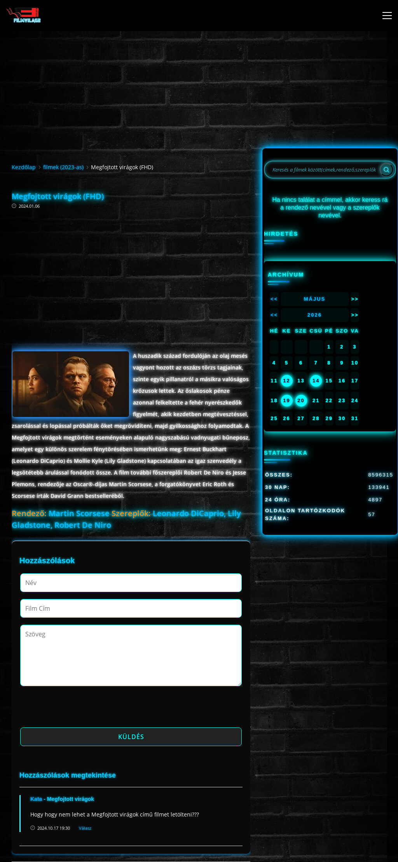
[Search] (386, 169)
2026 (314, 315)
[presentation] (79, 709)
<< (274, 299)
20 (300, 400)
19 (286, 400)
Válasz (85, 828)
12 (286, 381)
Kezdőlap (24, 167)
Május (315, 299)
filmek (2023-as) (63, 167)
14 (315, 381)
